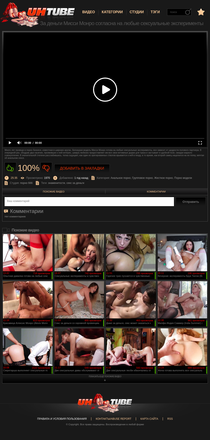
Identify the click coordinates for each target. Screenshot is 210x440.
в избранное (200, 11)
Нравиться (10, 168)
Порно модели (183, 177)
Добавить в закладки (82, 168)
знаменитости (56, 183)
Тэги (155, 12)
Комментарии (156, 191)
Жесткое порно (163, 177)
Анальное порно (121, 177)
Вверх (200, 413)
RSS (170, 418)
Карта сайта (149, 418)
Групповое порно (142, 177)
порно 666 (26, 183)
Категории (112, 12)
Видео (88, 12)
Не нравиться (46, 168)
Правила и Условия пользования (62, 418)
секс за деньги (75, 183)
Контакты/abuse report (113, 418)
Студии (137, 12)
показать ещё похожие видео (105, 376)
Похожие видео (53, 191)
